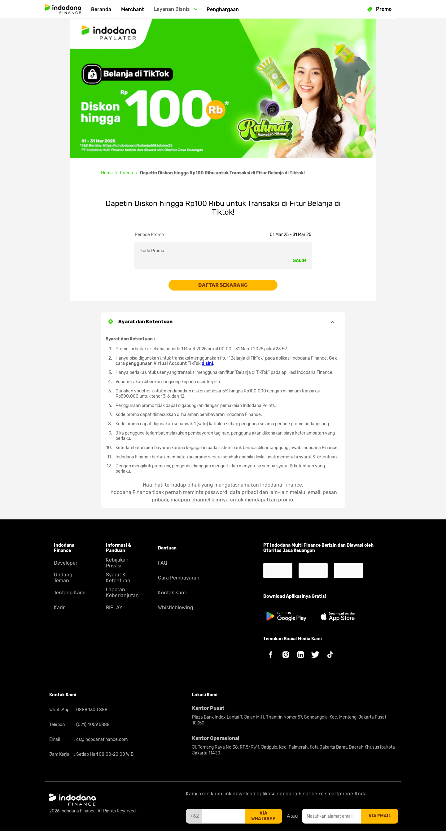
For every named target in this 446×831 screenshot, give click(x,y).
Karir (59, 607)
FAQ (162, 563)
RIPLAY (114, 607)
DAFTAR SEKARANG (223, 285)
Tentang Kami (69, 593)
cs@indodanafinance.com (101, 739)
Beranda (101, 9)
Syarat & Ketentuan (118, 578)
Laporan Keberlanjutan (122, 592)
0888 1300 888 (91, 709)
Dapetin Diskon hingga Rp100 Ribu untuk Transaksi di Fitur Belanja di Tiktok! (222, 173)
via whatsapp (263, 816)
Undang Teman (63, 578)
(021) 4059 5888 (92, 724)
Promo (126, 173)
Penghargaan (223, 9)
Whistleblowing (175, 607)
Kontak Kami (172, 593)
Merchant (132, 9)
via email (380, 816)
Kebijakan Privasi (117, 563)
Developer (65, 563)
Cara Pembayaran (178, 578)
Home (107, 173)
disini (207, 363)
